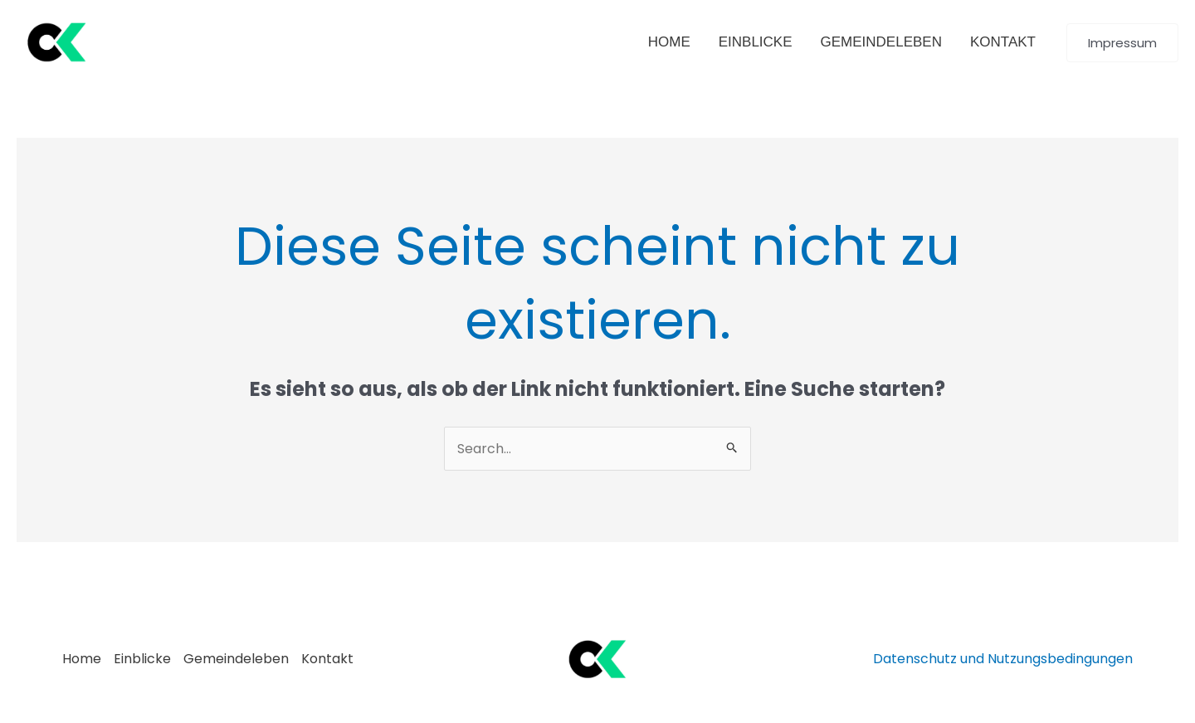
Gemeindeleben (236, 658)
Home (81, 658)
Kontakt (327, 658)
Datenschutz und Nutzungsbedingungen (1003, 658)
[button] (1122, 42)
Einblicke (142, 658)
